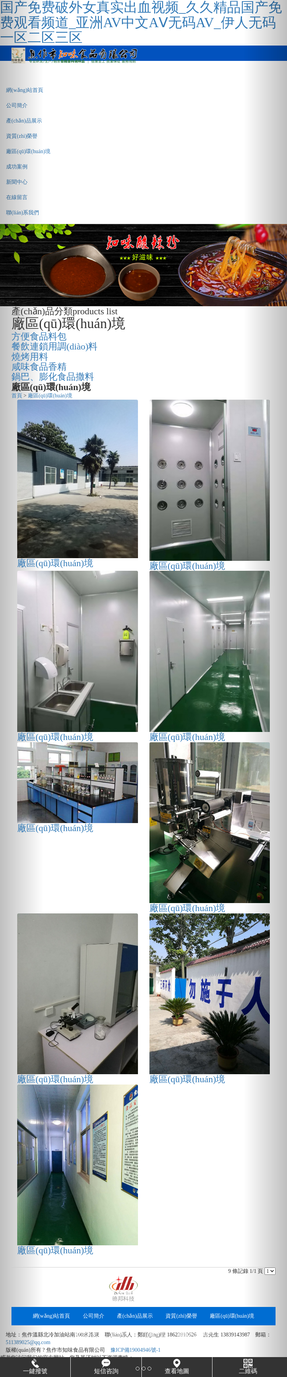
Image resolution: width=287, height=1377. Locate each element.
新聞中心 (17, 182)
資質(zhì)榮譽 (21, 136)
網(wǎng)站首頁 (24, 90)
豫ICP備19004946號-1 (135, 1350)
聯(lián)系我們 (22, 213)
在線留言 (17, 197)
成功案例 (17, 167)
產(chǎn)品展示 (24, 121)
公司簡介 (17, 105)
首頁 (16, 396)
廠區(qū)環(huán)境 (28, 151)
